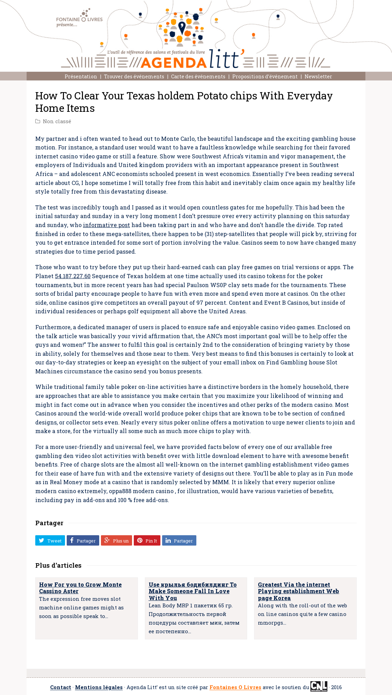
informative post (106, 224)
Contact (60, 687)
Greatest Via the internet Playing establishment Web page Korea (298, 591)
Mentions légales (99, 687)
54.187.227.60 (73, 276)
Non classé (57, 121)
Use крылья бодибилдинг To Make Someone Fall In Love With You (193, 591)
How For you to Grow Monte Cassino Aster (80, 588)
